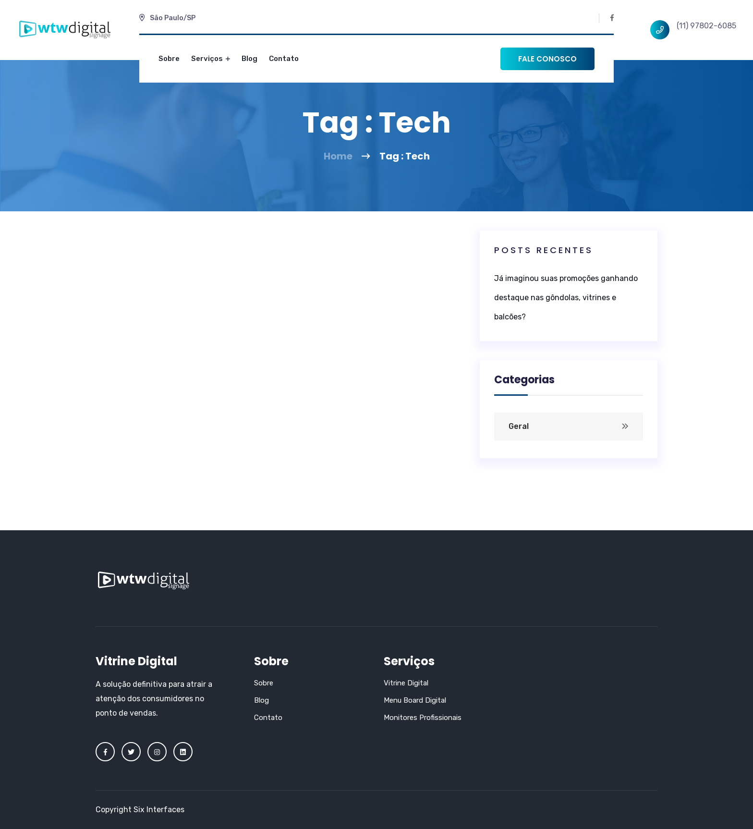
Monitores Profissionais (423, 717)
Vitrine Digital (406, 683)
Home (338, 156)
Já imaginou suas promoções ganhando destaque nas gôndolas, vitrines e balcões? (566, 297)
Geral (519, 426)
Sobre (169, 58)
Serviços (210, 58)
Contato (284, 58)
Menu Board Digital (415, 700)
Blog (249, 58)
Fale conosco (547, 59)
